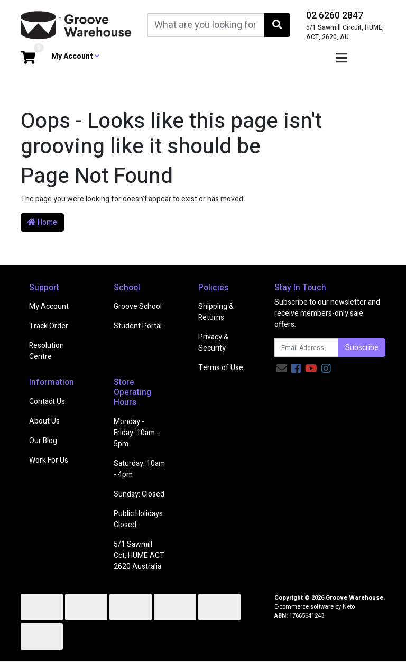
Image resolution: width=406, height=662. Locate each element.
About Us (44, 421)
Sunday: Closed (139, 494)
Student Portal (138, 326)
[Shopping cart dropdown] (28, 58)
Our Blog (43, 440)
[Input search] (205, 25)
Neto (349, 606)
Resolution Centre (46, 351)
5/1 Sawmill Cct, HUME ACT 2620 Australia (139, 555)
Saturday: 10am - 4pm (139, 469)
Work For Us (48, 460)
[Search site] (277, 25)
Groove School (138, 306)
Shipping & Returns (216, 312)
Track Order (48, 326)
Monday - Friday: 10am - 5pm (136, 432)
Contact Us (47, 401)
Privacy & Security (213, 343)
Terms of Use (220, 367)
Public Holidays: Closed (139, 519)
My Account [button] (75, 56)
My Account (49, 306)
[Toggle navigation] (341, 58)
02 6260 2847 (334, 15)
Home (42, 222)
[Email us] (281, 368)
